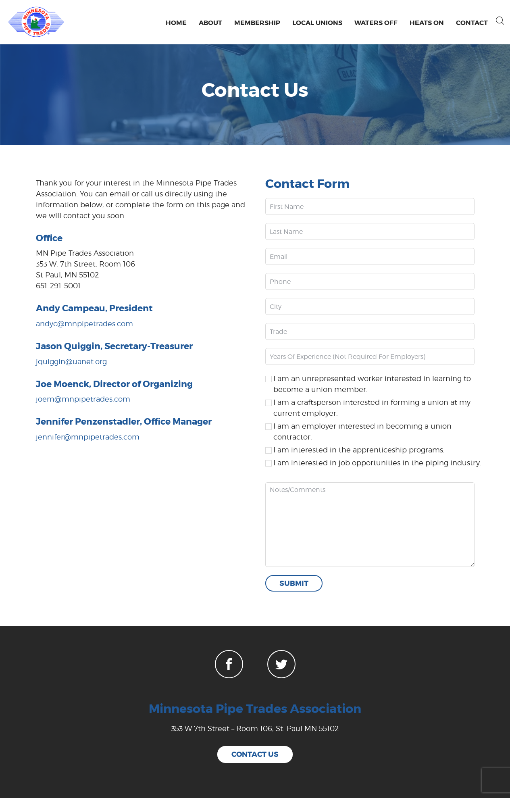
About (210, 23)
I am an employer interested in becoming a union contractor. (362, 431)
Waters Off (376, 23)
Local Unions (317, 23)
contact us (255, 754)
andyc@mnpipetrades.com (84, 323)
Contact (472, 23)
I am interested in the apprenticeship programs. (359, 450)
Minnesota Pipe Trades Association (255, 709)
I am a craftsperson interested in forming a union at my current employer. (371, 407)
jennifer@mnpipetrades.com (87, 437)
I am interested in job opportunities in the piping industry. (377, 462)
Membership (257, 23)
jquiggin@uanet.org (71, 361)
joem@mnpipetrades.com (83, 399)
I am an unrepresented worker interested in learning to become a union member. (372, 384)
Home (176, 23)
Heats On (427, 23)
